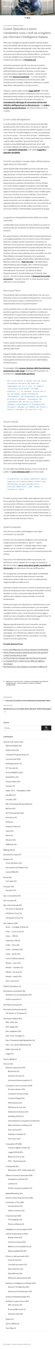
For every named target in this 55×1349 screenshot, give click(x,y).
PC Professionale (12, 813)
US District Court (12, 913)
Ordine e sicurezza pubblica (19, 1188)
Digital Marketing (12, 1193)
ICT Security (11, 768)
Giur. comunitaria (10, 896)
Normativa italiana (10, 1019)
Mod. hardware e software (18, 1125)
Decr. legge (10, 1027)
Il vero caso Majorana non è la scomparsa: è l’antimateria (25, 650)
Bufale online (13, 1238)
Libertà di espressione (14, 1234)
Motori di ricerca (14, 1157)
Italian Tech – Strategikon (16, 791)
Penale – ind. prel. (12, 972)
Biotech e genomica (14, 1068)
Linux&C (9, 799)
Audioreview (11, 750)
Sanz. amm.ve (11, 981)
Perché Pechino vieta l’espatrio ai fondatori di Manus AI (25, 667)
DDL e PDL (10, 1022)
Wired (8, 835)
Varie (8, 831)
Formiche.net (11, 683)
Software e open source (15, 1301)
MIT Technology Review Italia (17, 804)
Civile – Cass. (11, 945)
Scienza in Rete (12, 827)
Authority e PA (11, 941)
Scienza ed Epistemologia (16, 1297)
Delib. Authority (12, 1049)
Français (6, 887)
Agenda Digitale (12, 746)
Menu (27, 18)
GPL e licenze (13, 1305)
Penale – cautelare (13, 967)
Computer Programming (15, 755)
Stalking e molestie (15, 1134)
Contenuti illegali (14, 1098)
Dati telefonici (13, 1273)
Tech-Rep (9, 1328)
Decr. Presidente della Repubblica (19, 1040)
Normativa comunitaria (12, 991)
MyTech (9, 809)
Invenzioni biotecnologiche (19, 1080)
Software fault (13, 1314)
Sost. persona (13, 1130)
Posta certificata (14, 1224)
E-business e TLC (12, 1202)
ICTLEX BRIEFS (12, 773)
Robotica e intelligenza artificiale (18, 1283)
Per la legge (6, 1344)
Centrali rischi (13, 1260)
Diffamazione (13, 1103)
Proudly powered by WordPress (21, 1344)
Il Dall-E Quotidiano (11, 986)
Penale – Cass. (11, 963)
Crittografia (10, 1166)
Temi (5, 1064)
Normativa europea (11, 1005)
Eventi (5, 877)
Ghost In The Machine (17, 1287)
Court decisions (12, 863)
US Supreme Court (13, 918)
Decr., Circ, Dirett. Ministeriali (17, 1045)
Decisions (9, 890)
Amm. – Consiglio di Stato (16, 927)
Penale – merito (12, 976)
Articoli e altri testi (15, 681)
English (6, 859)
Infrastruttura (13, 1206)
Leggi (8, 1054)
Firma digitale (13, 1220)
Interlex (9, 786)
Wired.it (9, 840)
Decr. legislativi (12, 1031)
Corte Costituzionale (14, 958)
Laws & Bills (10, 872)
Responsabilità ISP (15, 1251)
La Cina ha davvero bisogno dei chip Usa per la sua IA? (25, 658)
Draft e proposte (12, 999)
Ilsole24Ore (10, 777)
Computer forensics (16, 1094)
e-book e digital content (17, 1148)
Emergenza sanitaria (16, 1179)
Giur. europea (8, 900)
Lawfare (11, 1184)
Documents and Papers (15, 868)
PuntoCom (10, 818)
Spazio (8, 1319)
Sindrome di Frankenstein (18, 1291)
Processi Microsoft (15, 1309)
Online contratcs (14, 1211)
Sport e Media (9, 1059)
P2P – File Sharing (15, 1161)
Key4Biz (9, 795)
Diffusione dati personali (17, 1278)
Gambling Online (14, 1116)
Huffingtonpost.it (13, 764)
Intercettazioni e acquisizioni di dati (22, 1121)
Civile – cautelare (12, 949)
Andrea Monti (18, 25)
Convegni (9, 881)
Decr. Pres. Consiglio (14, 1036)
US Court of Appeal (13, 909)
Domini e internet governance (17, 1198)
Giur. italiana (8, 923)
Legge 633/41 (13, 1152)
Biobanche (12, 1071)
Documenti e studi (10, 855)
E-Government (12, 1216)
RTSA (8, 822)
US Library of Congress (15, 1013)
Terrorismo (11, 685)
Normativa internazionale (13, 1009)
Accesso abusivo (14, 1089)
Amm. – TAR (11, 936)
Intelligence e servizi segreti (29, 683)
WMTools (9, 844)
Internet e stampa (15, 1242)
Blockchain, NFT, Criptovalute (20, 1170)
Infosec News (11, 782)
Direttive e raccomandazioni (17, 995)
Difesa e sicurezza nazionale (36, 681)
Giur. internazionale (11, 905)
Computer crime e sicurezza (17, 1086)
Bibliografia (8, 850)
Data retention (14, 1269)
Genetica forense (15, 1076)
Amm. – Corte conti (13, 932)
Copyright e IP (11, 1144)
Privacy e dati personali (15, 1256)
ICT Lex (8, 6)
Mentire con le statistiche (18, 1247)
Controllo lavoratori (16, 1265)
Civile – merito (11, 954)
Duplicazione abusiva (16, 1112)
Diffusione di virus (15, 1107)
